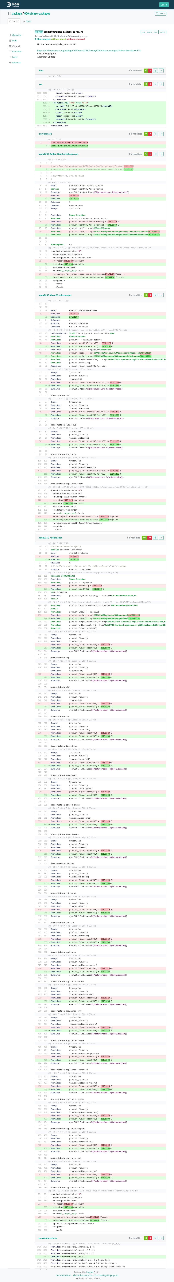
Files (13, 40)
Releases (15, 62)
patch (149, 32)
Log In (164, 4)
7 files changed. (43, 39)
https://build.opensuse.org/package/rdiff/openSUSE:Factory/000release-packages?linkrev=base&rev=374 (88, 50)
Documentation (63, 1275)
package (17, 13)
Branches (15, 51)
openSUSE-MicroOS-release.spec (55, 295)
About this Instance (82, 1275)
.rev (40, 84)
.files (41, 70)
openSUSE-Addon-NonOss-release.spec (58, 154)
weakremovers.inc (48, 1238)
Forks (13, 57)
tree (155, 32)
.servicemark (45, 133)
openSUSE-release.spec (50, 537)
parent (162, 32)
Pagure (89, 1272)
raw (143, 32)
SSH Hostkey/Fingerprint (106, 1275)
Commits (15, 46)
